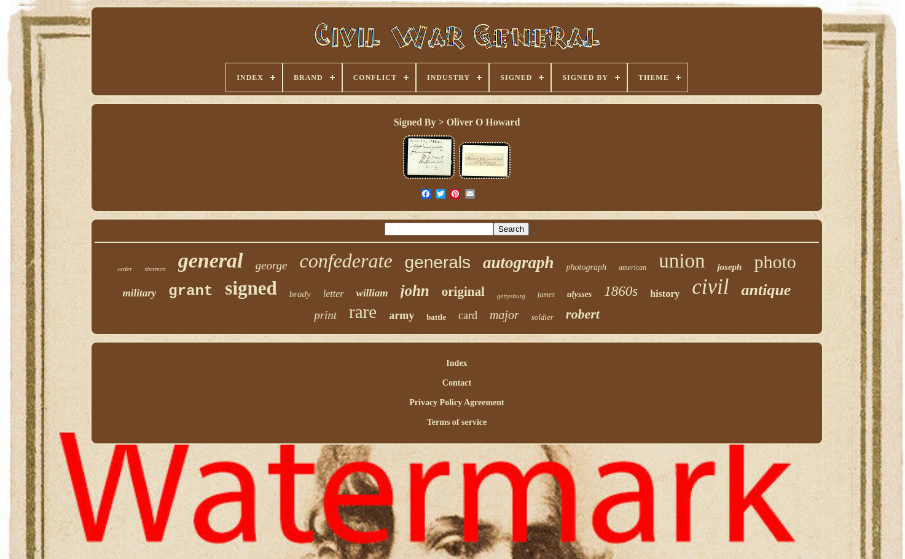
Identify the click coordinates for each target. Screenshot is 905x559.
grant (190, 291)
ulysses (579, 294)
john (415, 290)
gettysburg (511, 295)
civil (710, 287)
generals (438, 262)
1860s (621, 291)
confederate (346, 261)
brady (300, 294)
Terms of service (457, 422)
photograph (586, 267)
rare (363, 312)
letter (333, 293)
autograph (518, 262)
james (546, 294)
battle (436, 317)
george (272, 265)
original (463, 291)
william (372, 293)
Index (456, 363)
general (210, 260)
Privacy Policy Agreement (456, 402)
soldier (542, 317)
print (325, 315)
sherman (154, 269)
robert (583, 314)
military (140, 293)
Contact (456, 382)
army (401, 315)
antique (766, 290)
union (682, 261)
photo (775, 262)
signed (250, 288)
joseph (729, 267)
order (124, 268)
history (665, 293)
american (632, 267)
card (467, 315)
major (504, 315)
